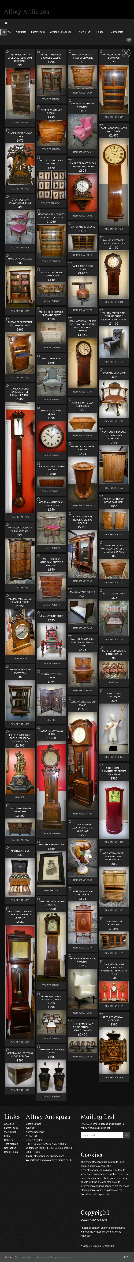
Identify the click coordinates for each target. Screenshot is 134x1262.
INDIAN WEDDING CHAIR (51, 616)
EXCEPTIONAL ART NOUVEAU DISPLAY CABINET (82, 519)
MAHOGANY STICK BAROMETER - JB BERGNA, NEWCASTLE (20, 391)
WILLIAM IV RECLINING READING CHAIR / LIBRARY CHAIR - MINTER (113, 316)
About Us (21, 32)
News (8, 32)
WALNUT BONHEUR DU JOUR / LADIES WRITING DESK (83, 642)
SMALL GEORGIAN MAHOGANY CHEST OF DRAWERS (51, 562)
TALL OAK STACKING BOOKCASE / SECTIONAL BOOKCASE (20, 57)
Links (7, 1136)
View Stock (85, 32)
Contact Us (117, 32)
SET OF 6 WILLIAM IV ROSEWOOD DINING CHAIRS (51, 999)
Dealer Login (11, 1152)
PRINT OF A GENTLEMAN (51, 844)
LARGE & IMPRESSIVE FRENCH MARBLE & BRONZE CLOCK (20, 738)
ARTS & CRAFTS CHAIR (113, 593)
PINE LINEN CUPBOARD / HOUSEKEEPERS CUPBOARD (114, 435)
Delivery (8, 1140)
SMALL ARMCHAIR (51, 358)
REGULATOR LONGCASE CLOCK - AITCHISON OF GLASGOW (20, 914)
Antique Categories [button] (62, 32)
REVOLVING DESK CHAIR (114, 372)
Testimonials (11, 1144)
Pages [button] (101, 32)
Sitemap (9, 1257)
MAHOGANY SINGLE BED (82, 592)
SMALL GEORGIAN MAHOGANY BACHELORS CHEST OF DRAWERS (114, 548)
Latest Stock (38, 32)
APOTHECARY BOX (20, 851)
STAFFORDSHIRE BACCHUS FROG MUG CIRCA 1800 (83, 827)
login (126, 1257)
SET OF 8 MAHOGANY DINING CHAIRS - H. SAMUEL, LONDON (83, 1027)
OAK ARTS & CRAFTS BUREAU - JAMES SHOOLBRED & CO (113, 856)
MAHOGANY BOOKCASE (82, 226)
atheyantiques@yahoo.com (49, 1156)
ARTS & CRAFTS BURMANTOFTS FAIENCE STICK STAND (114, 771)
